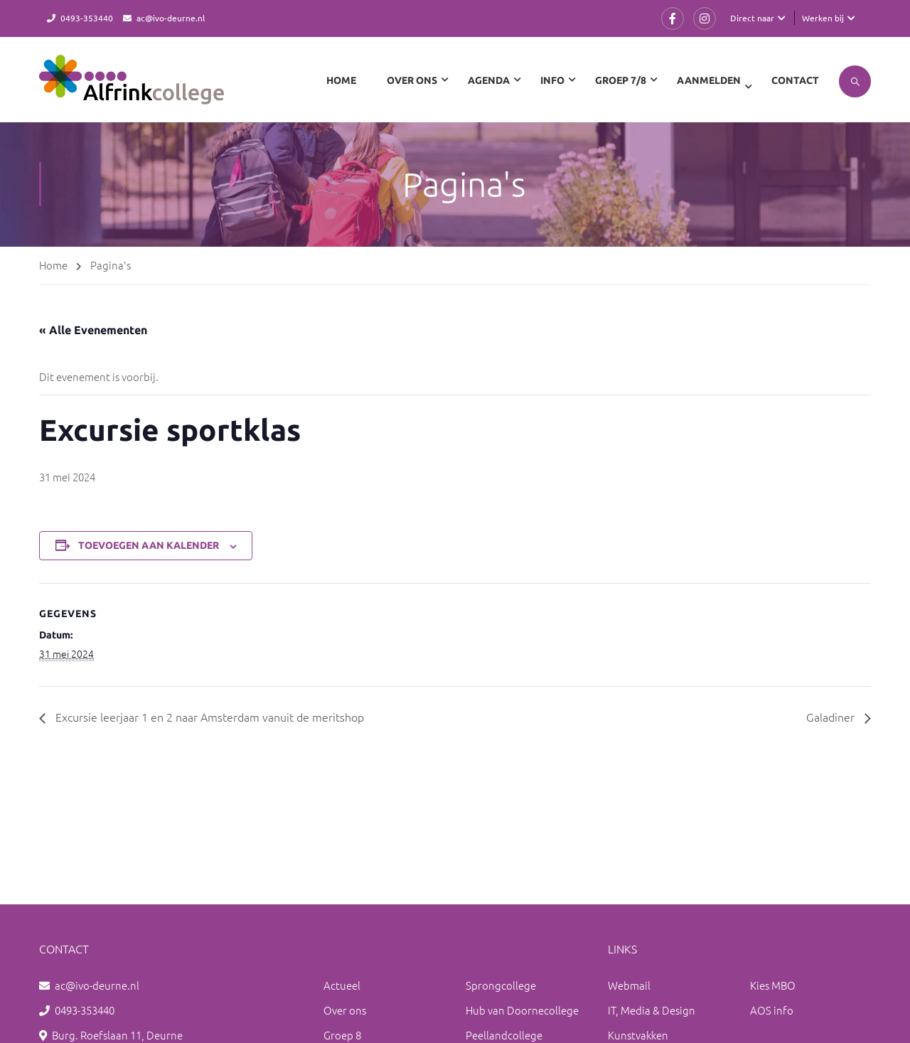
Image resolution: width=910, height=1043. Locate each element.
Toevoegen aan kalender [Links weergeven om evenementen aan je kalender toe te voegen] (148, 545)
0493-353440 (86, 17)
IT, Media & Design (651, 1009)
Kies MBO (773, 985)
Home (341, 80)
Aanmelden (709, 80)
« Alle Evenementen (93, 329)
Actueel (341, 985)
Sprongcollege (501, 985)
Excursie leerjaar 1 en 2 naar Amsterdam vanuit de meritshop (208, 716)
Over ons (344, 1009)
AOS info (771, 1009)
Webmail (629, 985)
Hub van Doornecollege (522, 1009)
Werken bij (823, 17)
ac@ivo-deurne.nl (170, 17)
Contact (795, 80)
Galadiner (831, 716)
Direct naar (752, 17)
